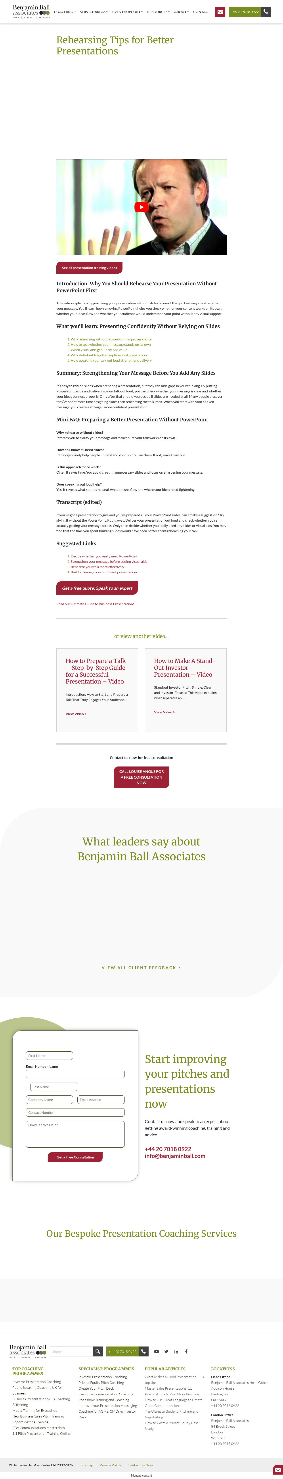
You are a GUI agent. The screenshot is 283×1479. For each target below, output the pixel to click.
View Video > (76, 714)
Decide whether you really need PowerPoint (104, 556)
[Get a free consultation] (220, 12)
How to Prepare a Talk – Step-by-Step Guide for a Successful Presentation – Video (96, 671)
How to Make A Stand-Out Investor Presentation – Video (184, 667)
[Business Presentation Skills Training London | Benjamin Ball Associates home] (31, 11)
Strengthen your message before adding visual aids (109, 561)
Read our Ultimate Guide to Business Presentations (95, 604)
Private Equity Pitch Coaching (101, 1382)
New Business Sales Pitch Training (38, 1416)
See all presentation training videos (89, 267)
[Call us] (266, 12)
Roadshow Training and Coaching (103, 1400)
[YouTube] (156, 1351)
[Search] (98, 1351)
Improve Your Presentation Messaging (107, 1405)
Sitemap (87, 1465)
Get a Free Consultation (75, 1157)
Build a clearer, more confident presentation (104, 572)
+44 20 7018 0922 (245, 12)
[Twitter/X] (166, 1351)
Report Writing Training (30, 1422)
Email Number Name (42, 1066)
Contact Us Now (140, 1465)
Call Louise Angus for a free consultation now (141, 777)
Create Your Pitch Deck (96, 1388)
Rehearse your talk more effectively (97, 567)
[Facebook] (186, 1351)
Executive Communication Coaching (105, 1394)
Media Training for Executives (34, 1410)
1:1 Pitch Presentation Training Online (41, 1433)
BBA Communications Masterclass (38, 1427)
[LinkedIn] (176, 1351)
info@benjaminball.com (175, 1155)
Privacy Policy (110, 1465)
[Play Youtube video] (141, 207)
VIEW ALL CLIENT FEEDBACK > (141, 967)
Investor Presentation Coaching (36, 1381)
